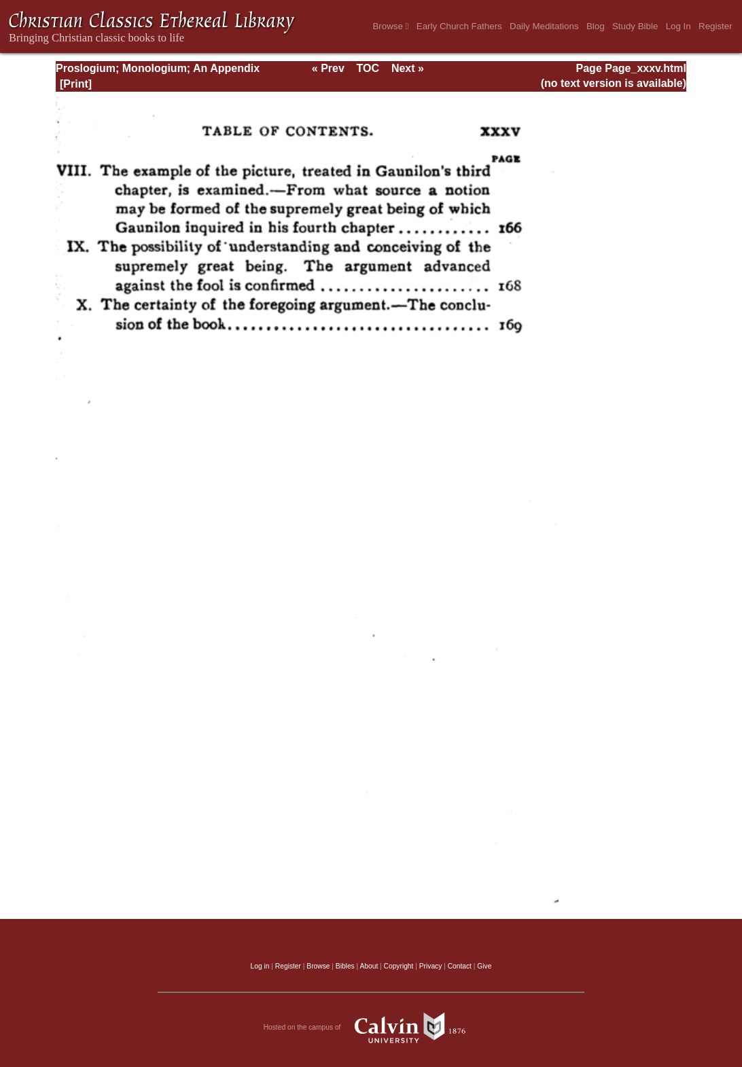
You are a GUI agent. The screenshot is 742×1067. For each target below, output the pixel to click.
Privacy (430, 966)
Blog (595, 26)
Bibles (345, 966)
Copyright (399, 966)
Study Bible (635, 26)
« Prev (328, 68)
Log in (260, 966)
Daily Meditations (544, 26)
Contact (460, 966)
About (368, 966)
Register (715, 26)
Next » (407, 68)
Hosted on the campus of (371, 1027)
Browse (390, 26)
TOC (368, 68)
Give (484, 966)
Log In (678, 26)
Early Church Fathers (459, 26)
